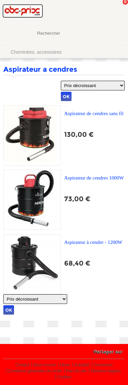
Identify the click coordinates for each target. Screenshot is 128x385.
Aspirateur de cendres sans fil (93, 113)
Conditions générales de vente (35, 371)
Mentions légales (106, 371)
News (65, 365)
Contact (22, 365)
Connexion (103, 365)
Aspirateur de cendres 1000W (94, 177)
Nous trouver (44, 365)
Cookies (64, 377)
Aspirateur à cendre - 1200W (93, 242)
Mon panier (117, 11)
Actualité (82, 365)
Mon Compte (98, 11)
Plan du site (76, 371)
